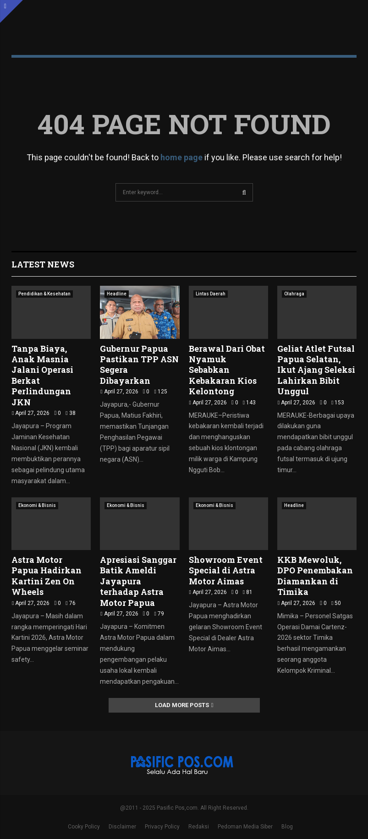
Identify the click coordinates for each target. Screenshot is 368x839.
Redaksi (198, 826)
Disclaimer (122, 826)
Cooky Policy (84, 826)
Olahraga (294, 293)
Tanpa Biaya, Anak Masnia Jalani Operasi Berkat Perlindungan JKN (42, 375)
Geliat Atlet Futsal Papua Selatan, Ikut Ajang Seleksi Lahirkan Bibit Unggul (316, 370)
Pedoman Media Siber (245, 826)
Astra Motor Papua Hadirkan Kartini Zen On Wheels (46, 575)
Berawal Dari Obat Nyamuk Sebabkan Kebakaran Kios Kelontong (227, 370)
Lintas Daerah (210, 293)
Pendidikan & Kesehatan (44, 293)
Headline (116, 293)
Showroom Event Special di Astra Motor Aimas (226, 570)
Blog (287, 826)
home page (181, 157)
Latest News (42, 264)
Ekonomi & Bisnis (37, 505)
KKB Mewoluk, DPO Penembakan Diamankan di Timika (315, 575)
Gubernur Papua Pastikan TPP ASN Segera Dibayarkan (139, 364)
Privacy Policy (162, 826)
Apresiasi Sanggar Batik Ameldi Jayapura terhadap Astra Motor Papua (138, 581)
